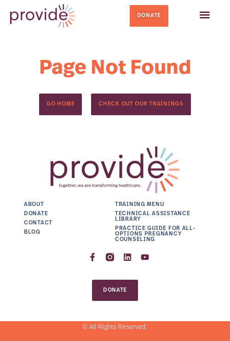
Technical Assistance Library (152, 216)
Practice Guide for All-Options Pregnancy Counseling (155, 234)
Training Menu (139, 204)
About (34, 204)
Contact (38, 223)
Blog (32, 232)
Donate (36, 214)
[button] (204, 14)
